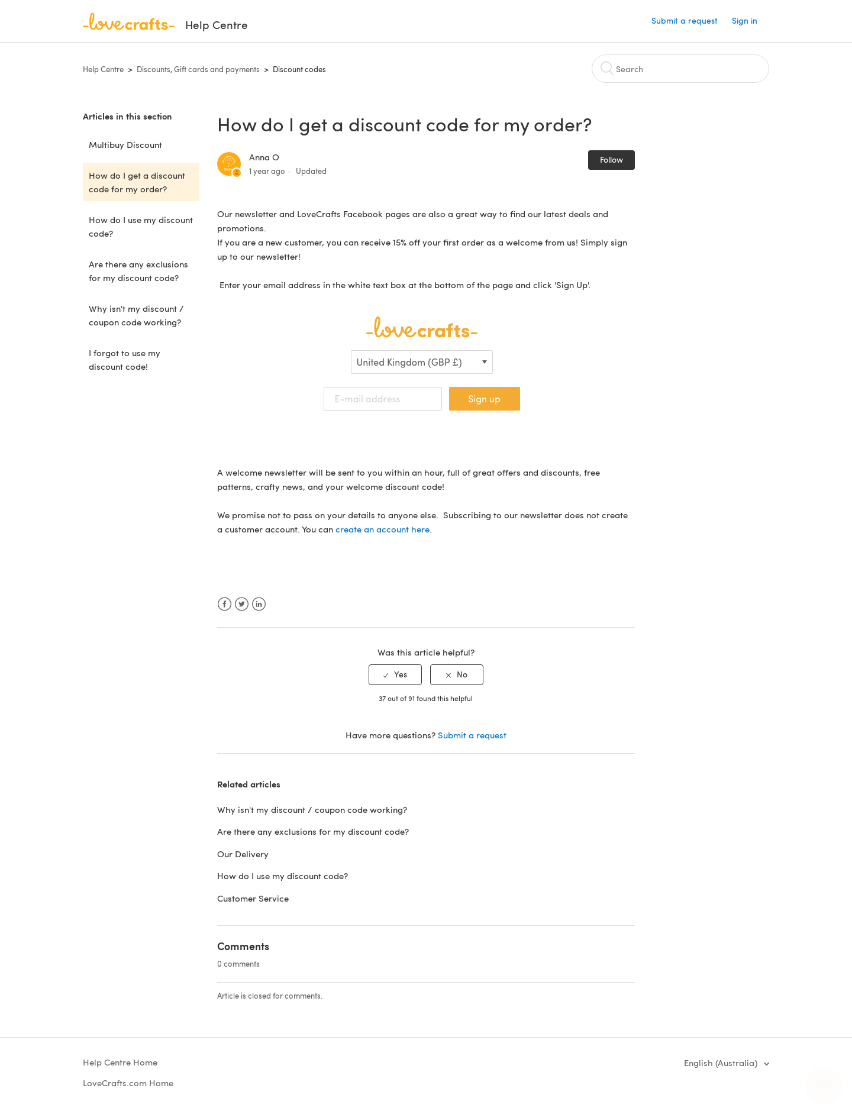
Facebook (224, 604)
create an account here (382, 529)
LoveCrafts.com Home (128, 1083)
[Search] (680, 68)
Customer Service (253, 898)
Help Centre (103, 69)
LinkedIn (258, 604)
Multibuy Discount (125, 144)
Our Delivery (243, 854)
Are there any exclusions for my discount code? (138, 270)
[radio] (395, 674)
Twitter (241, 604)
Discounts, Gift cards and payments (198, 69)
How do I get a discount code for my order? (137, 182)
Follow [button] (611, 159)
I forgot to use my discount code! (124, 359)
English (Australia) (722, 1062)
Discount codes (299, 69)
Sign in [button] (744, 20)
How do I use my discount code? (141, 226)
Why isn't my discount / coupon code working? (136, 315)
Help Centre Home (120, 1062)
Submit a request (684, 20)
